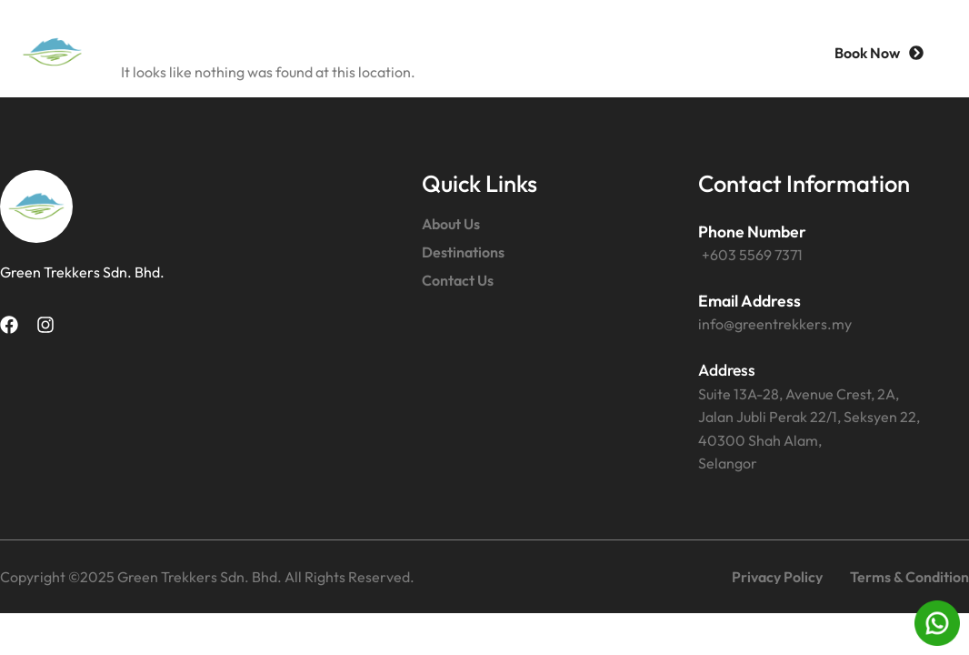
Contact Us (691, 52)
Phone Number (752, 231)
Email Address (749, 300)
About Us (417, 52)
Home (308, 52)
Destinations (550, 52)
